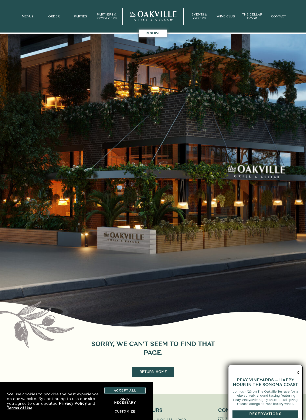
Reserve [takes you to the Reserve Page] (153, 33)
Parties (80, 16)
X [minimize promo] (297, 378)
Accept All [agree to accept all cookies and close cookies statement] (125, 391)
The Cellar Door (252, 16)
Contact (278, 16)
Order (54, 16)
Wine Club (226, 16)
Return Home (153, 372)
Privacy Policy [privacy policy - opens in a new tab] (73, 404)
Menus (27, 16)
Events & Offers (199, 16)
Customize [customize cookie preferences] (125, 412)
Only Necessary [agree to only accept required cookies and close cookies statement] (125, 401)
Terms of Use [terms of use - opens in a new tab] (19, 408)
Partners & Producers (106, 16)
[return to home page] (153, 16)
